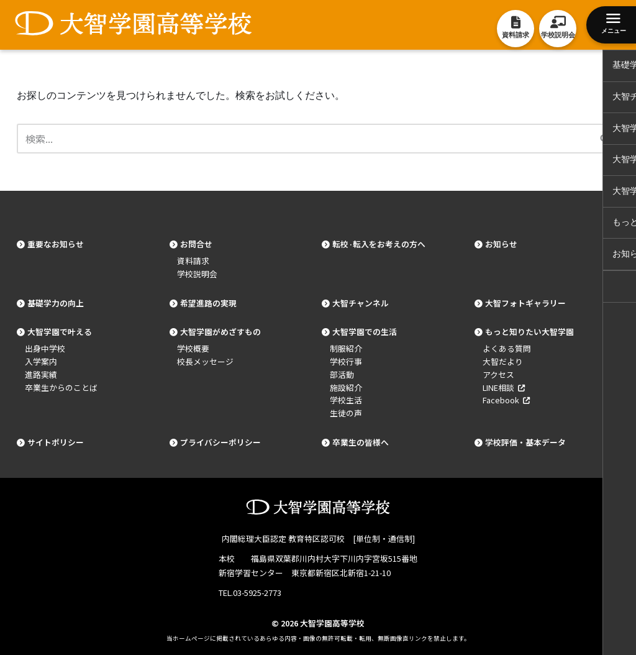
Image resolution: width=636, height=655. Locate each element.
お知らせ (501, 244)
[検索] (304, 138)
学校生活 (346, 400)
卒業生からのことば (61, 387)
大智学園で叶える (59, 331)
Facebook (506, 400)
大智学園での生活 (364, 331)
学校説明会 (197, 274)
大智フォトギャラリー (525, 303)
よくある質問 (507, 348)
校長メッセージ (205, 361)
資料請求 (193, 261)
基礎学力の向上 (55, 303)
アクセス (498, 374)
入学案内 (41, 361)
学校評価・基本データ (525, 442)
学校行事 (346, 361)
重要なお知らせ (55, 244)
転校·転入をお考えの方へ (378, 244)
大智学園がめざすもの (220, 331)
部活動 (342, 374)
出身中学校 (45, 348)
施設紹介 (346, 387)
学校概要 (193, 348)
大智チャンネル (360, 303)
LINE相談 (504, 387)
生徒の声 (346, 413)
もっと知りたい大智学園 (529, 331)
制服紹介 (346, 348)
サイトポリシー (55, 442)
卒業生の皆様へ (360, 442)
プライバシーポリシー (220, 442)
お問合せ (196, 244)
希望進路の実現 (208, 303)
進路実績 (41, 374)
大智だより (503, 361)
